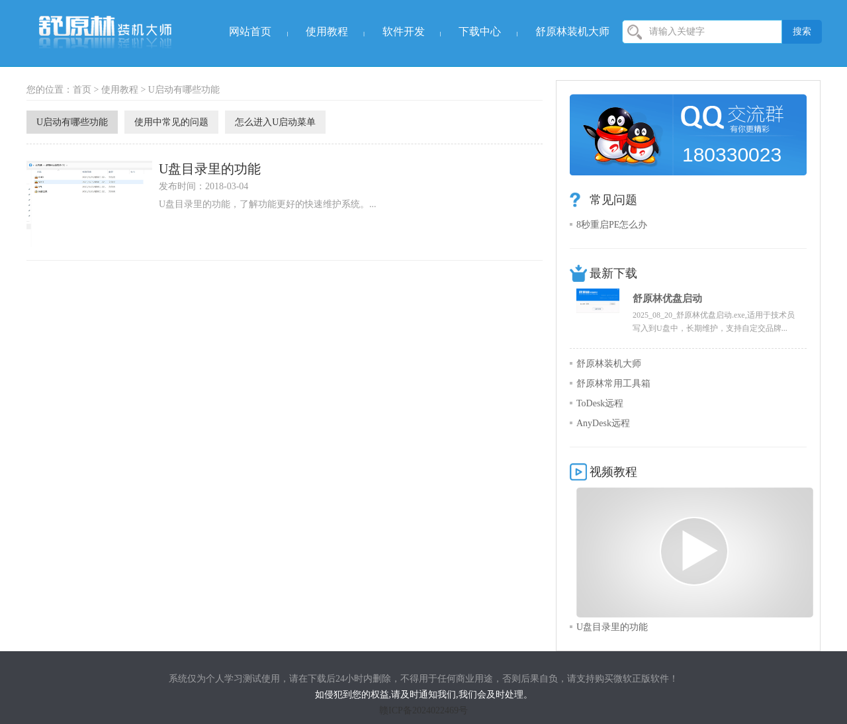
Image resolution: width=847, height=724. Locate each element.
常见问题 (613, 199)
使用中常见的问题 (171, 122)
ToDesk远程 (599, 403)
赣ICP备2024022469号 (423, 710)
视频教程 (613, 471)
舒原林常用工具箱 (613, 383)
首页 (82, 90)
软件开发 (403, 31)
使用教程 (327, 31)
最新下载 (613, 273)
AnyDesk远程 (603, 423)
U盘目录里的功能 (210, 168)
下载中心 (480, 31)
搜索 (802, 31)
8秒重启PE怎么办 (611, 225)
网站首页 (250, 31)
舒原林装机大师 (572, 31)
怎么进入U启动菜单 (275, 122)
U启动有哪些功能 (184, 90)
